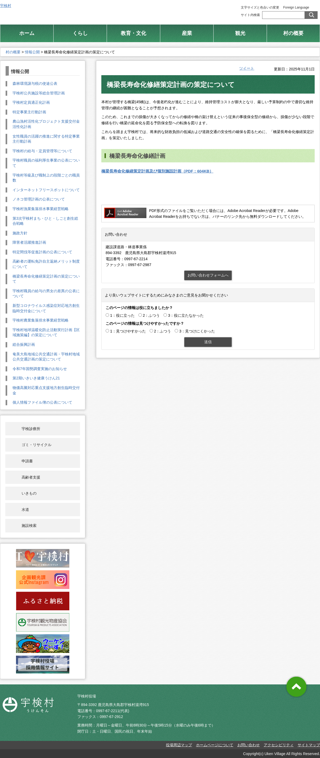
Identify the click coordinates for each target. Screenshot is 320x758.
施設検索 (29, 525)
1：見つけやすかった (128, 331)
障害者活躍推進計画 (29, 242)
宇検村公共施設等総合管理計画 (39, 93)
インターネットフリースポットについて (46, 190)
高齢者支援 (31, 477)
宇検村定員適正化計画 (31, 102)
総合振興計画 (24, 344)
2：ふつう (151, 315)
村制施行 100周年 (215, 10)
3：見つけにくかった (197, 331)
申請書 (27, 461)
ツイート (246, 68)
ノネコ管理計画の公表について (39, 199)
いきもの (29, 493)
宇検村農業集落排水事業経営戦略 (41, 320)
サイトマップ (309, 745)
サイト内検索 (250, 15)
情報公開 (32, 52)
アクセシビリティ (279, 745)
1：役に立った (122, 315)
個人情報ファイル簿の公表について (42, 402)
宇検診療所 (31, 429)
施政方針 (20, 233)
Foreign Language (296, 7)
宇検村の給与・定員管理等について (42, 151)
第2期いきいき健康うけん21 (36, 378)
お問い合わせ (248, 745)
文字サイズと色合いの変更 (260, 7)
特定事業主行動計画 (29, 112)
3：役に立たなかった (186, 315)
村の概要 (13, 52)
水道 (25, 509)
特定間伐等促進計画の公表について (42, 252)
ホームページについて (214, 745)
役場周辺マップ (179, 745)
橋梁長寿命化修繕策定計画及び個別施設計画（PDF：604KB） (157, 171)
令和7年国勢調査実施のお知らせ (40, 369)
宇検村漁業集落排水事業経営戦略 (41, 209)
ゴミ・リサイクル (36, 445)
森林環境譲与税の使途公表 (35, 83)
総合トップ (175, 10)
